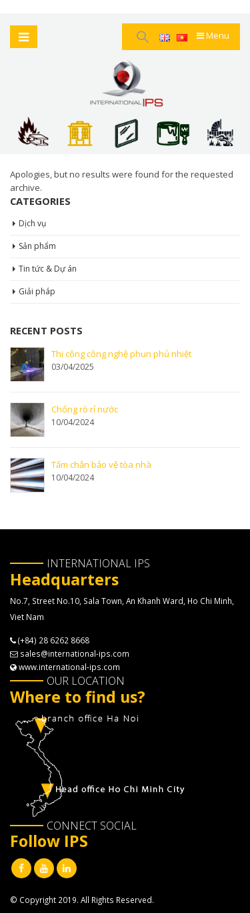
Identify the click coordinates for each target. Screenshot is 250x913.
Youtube (44, 868)
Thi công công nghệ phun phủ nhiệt (121, 354)
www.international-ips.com (69, 666)
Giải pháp (37, 291)
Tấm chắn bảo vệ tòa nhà (101, 465)
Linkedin (67, 868)
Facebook (21, 868)
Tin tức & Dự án (48, 268)
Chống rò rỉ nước (84, 409)
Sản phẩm (37, 246)
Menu (213, 35)
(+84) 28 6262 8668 (53, 640)
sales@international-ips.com (74, 653)
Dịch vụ (32, 223)
